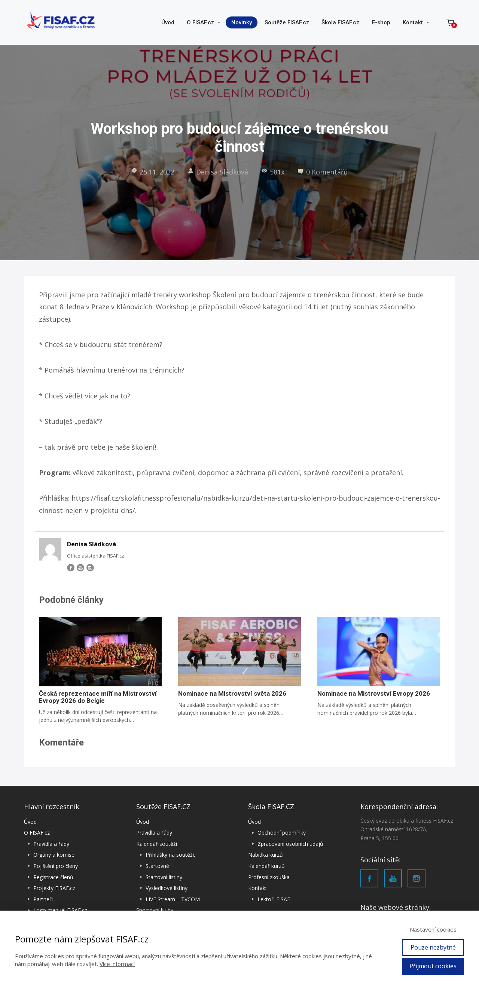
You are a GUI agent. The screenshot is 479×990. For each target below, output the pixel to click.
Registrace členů (53, 877)
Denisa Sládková (218, 171)
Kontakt (413, 22)
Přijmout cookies (433, 966)
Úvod (167, 22)
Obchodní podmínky (281, 832)
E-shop (381, 22)
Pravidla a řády (51, 843)
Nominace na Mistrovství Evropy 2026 (373, 693)
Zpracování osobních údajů (290, 843)
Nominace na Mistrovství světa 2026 (232, 693)
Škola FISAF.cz (340, 22)
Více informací (117, 964)
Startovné (157, 865)
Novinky (241, 22)
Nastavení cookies (433, 929)
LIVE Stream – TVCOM (173, 899)
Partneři (43, 899)
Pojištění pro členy (55, 865)
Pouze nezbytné (433, 947)
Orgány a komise (53, 854)
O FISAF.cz (200, 22)
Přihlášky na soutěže (171, 854)
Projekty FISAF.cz (54, 888)
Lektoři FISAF (273, 899)
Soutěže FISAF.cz (287, 22)
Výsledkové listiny (166, 888)
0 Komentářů (323, 171)
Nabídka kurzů (265, 854)
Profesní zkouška (269, 877)
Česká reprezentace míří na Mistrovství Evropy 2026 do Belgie (98, 697)
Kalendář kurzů (266, 865)
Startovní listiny (164, 877)
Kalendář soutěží (156, 843)
